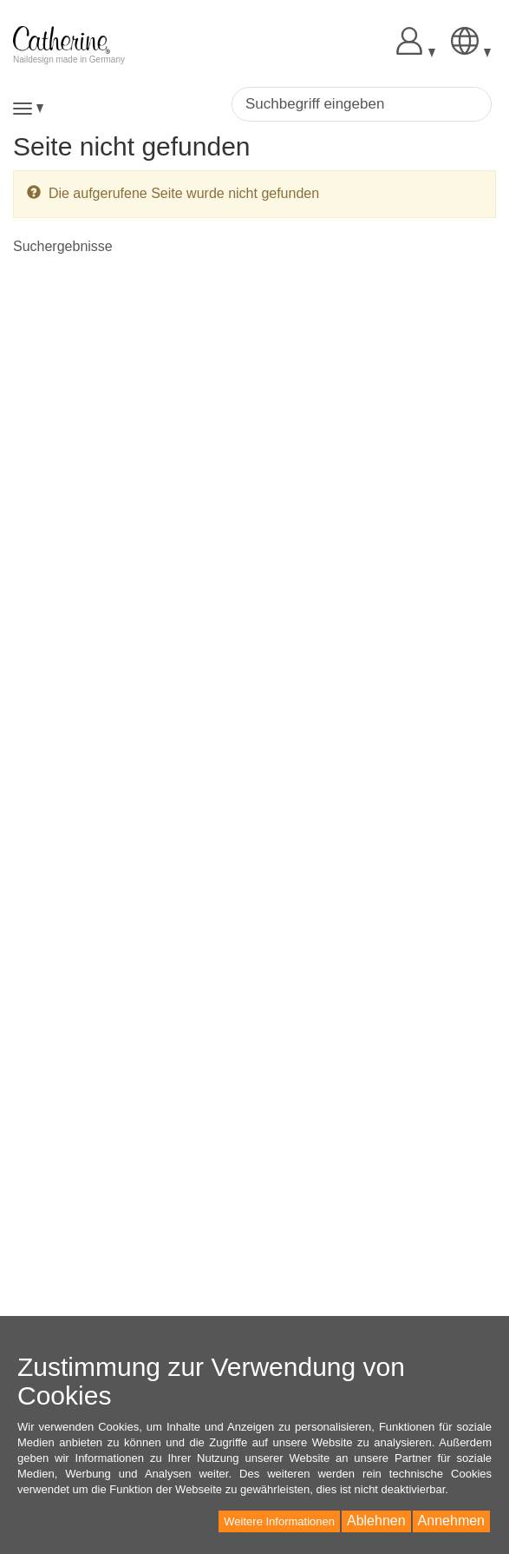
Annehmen (451, 1520)
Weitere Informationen (279, 1521)
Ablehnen (376, 1520)
